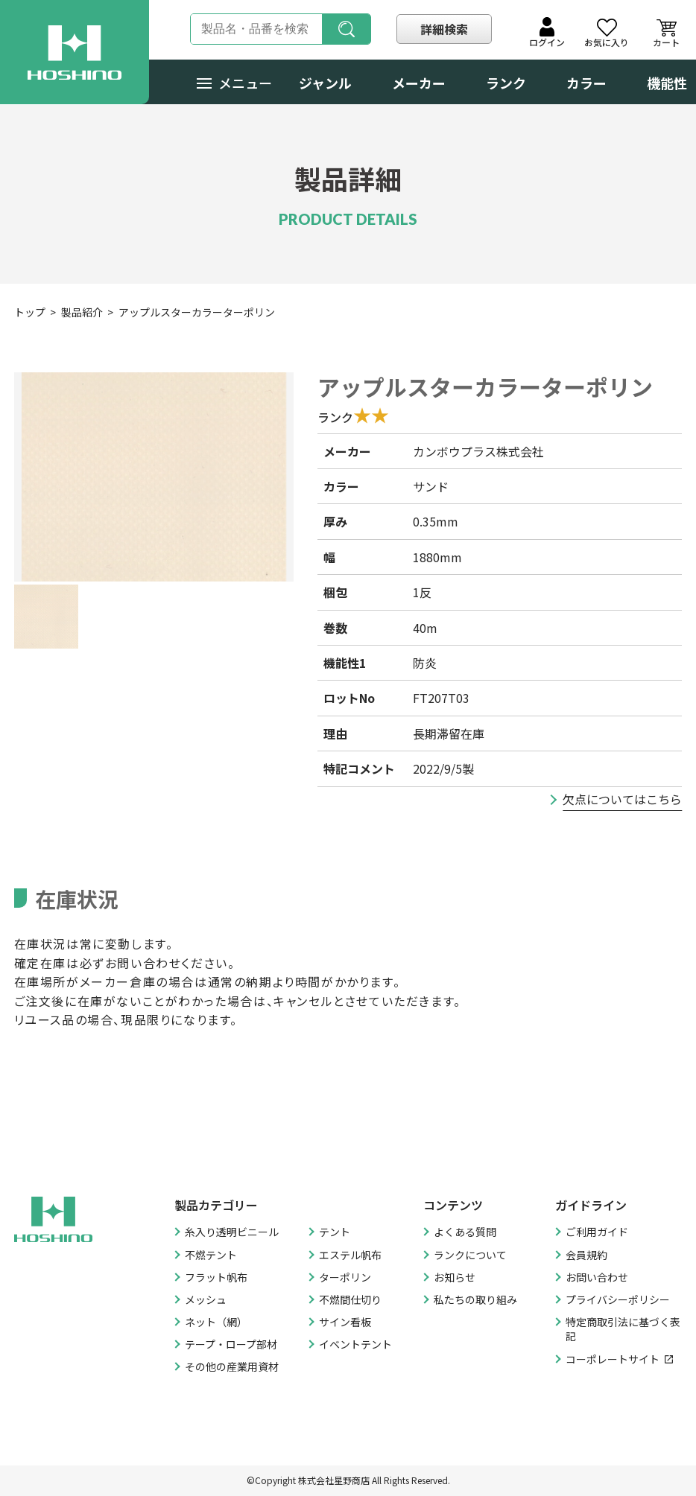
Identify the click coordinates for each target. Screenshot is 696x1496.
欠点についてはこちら (622, 799)
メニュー (234, 82)
